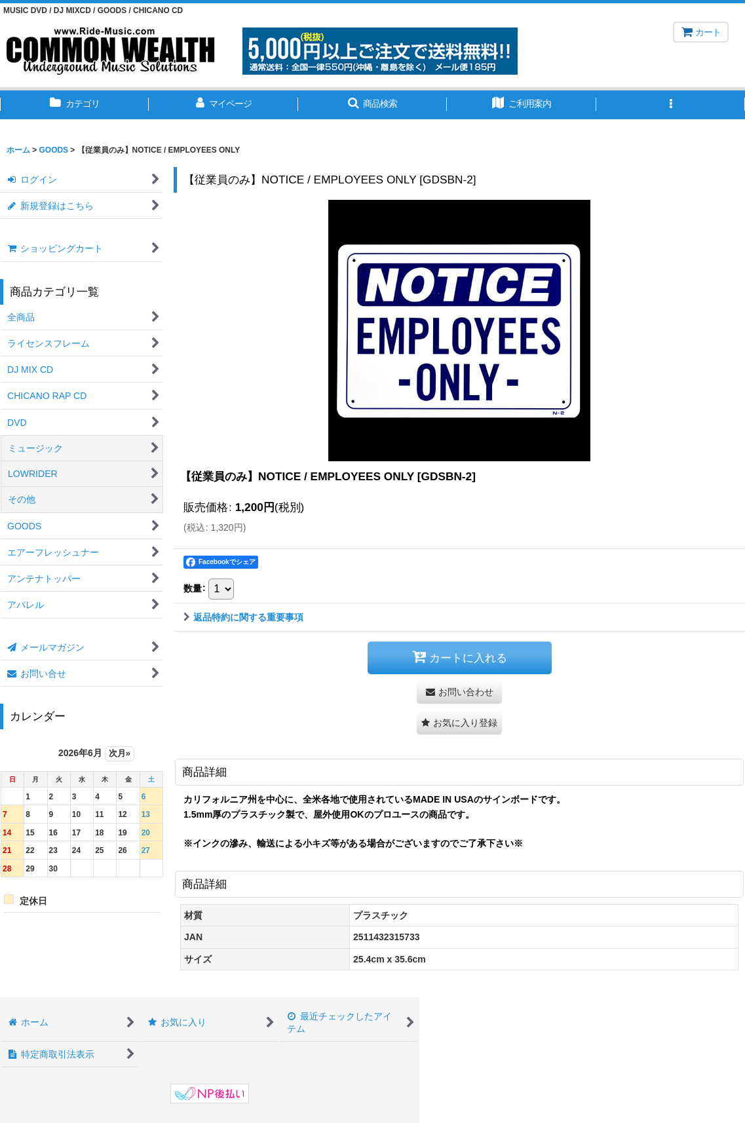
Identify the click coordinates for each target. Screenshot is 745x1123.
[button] (372, 104)
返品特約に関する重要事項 (243, 617)
